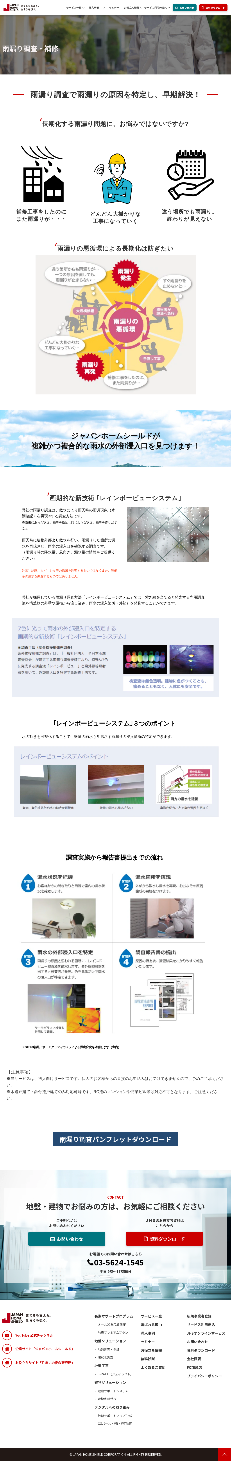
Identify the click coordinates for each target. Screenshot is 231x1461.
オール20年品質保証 (112, 1324)
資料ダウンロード (215, 7)
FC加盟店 (194, 1367)
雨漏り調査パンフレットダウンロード (115, 1139)
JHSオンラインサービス (206, 1333)
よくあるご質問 (153, 1367)
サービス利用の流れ (155, 7)
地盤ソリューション (110, 1340)
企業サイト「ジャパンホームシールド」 (45, 1348)
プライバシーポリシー (204, 1375)
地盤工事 (102, 1365)
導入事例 (94, 7)
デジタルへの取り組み (112, 1407)
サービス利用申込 (201, 1324)
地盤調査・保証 (108, 1349)
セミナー (114, 7)
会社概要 (194, 1358)
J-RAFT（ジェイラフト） (115, 1374)
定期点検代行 (107, 1399)
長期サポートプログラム (114, 1316)
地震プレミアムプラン (113, 1332)
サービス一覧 (73, 7)
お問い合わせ (187, 7)
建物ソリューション (110, 1382)
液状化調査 (105, 1357)
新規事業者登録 (199, 1316)
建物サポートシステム (113, 1391)
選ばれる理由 (151, 1324)
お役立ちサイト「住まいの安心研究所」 (45, 1362)
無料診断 (148, 1358)
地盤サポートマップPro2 (115, 1415)
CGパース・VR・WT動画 (115, 1423)
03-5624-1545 (119, 1263)
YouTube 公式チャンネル (34, 1335)
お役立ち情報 (131, 7)
